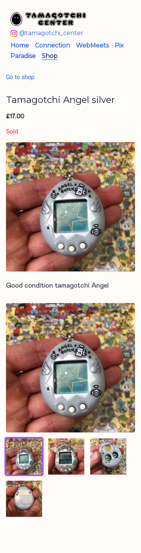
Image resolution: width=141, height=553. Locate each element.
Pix (119, 45)
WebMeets (92, 45)
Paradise (23, 56)
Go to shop (20, 77)
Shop (50, 56)
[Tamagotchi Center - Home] (64, 19)
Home (20, 45)
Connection (52, 45)
